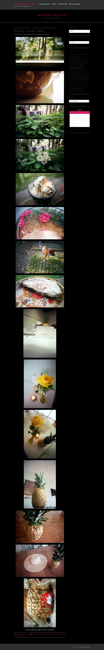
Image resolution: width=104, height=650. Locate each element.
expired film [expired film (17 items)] (73, 66)
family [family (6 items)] (78, 66)
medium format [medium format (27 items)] (75, 77)
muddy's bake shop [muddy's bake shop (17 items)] (81, 79)
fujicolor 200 (45, 634)
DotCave (82, 647)
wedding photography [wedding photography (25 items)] (75, 89)
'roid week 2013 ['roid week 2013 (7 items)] (72, 54)
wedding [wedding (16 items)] (72, 89)
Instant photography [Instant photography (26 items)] (76, 74)
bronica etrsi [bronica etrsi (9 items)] (78, 58)
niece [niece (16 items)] (70, 81)
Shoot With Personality (24, 4)
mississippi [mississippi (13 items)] (72, 79)
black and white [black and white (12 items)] (73, 56)
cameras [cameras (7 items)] (71, 62)
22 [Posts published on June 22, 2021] (73, 123)
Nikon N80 (51, 634)
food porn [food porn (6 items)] (77, 70)
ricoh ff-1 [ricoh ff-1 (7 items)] (84, 85)
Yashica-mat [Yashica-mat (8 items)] (81, 90)
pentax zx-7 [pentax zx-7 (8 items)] (80, 83)
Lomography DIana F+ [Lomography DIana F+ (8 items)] (80, 75)
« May (70, 129)
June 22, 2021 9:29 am (19, 31)
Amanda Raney (40, 31)
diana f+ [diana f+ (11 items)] (85, 62)
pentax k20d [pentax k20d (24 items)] (73, 83)
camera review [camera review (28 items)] (82, 60)
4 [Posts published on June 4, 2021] (81, 115)
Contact (54, 4)
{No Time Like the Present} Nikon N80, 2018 (35, 28)
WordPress (87, 647)
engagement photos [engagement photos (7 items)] (73, 63)
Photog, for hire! (62, 4)
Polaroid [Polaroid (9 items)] (86, 83)
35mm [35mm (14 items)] (78, 54)
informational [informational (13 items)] (82, 72)
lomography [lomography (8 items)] (72, 75)
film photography (23, 634)
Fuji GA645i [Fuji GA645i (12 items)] (86, 70)
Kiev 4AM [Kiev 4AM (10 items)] (86, 74)
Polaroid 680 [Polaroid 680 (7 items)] (72, 85)
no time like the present (60, 634)
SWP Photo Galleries (74, 4)
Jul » (74, 129)
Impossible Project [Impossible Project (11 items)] (74, 72)
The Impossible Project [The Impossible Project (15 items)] (78, 87)
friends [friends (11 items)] (81, 70)
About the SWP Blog (44, 4)
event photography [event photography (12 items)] (83, 63)
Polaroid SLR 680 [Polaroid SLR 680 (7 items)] (78, 85)
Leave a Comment (30, 31)
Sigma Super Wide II (19, 636)
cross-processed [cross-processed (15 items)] (78, 62)
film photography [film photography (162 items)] (76, 66)
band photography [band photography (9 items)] (84, 54)
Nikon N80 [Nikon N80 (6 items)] (74, 81)
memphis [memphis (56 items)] (85, 77)
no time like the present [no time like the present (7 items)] (82, 81)
